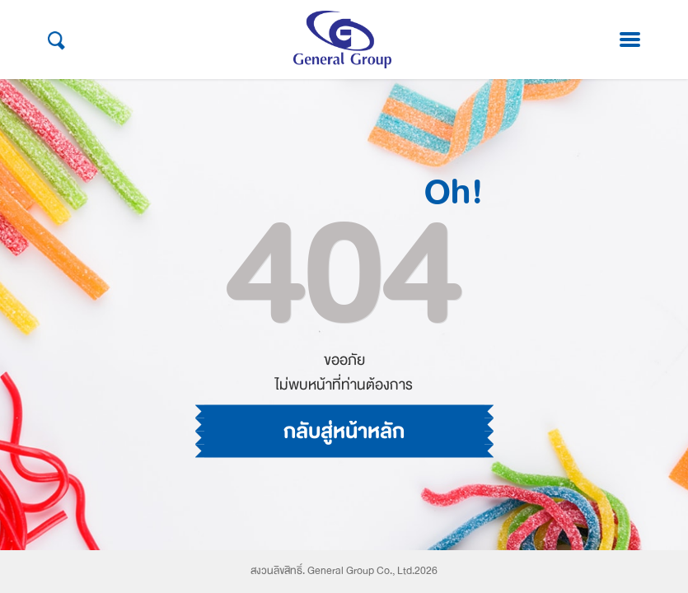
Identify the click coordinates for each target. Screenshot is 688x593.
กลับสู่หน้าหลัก (344, 388)
